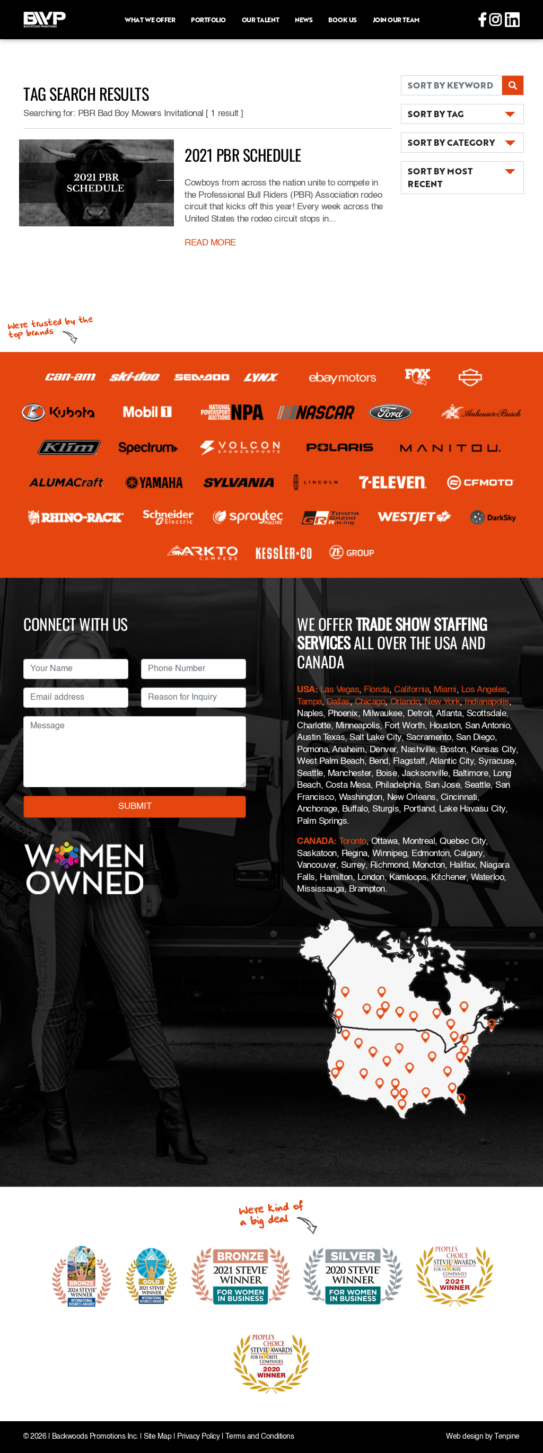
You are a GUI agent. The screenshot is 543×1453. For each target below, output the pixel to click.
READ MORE (210, 243)
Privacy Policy (198, 1436)
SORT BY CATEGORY (451, 142)
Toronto (352, 841)
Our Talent (260, 19)
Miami (445, 689)
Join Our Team (396, 19)
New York (442, 702)
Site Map (157, 1436)
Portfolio (208, 19)
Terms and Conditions (259, 1436)
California (411, 689)
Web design (464, 1436)
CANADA (315, 841)
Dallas (338, 702)
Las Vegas (340, 689)
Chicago (370, 702)
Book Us (342, 19)
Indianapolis (487, 702)
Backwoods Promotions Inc (94, 1436)
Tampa (309, 702)
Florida (376, 689)
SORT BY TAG (435, 113)
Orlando (405, 702)
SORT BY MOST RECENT (440, 177)
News (303, 19)
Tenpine (507, 1436)
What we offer (150, 19)
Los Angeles (484, 689)
